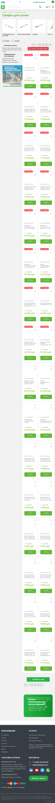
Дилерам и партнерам (8, 746)
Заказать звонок (38, 778)
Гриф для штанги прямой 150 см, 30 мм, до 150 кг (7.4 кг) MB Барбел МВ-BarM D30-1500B (29, 149)
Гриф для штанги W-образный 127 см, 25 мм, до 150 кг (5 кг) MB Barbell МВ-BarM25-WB (30, 654)
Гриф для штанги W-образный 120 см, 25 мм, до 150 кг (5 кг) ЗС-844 (30, 110)
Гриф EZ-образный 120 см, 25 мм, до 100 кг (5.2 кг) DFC (45, 576)
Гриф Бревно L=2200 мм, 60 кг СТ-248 (29, 421)
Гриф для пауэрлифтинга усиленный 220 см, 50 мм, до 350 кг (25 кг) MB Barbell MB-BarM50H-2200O (45, 72)
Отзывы (3, 738)
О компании (5, 735)
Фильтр (17, 41)
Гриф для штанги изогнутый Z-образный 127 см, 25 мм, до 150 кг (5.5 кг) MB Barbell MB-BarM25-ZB (45, 654)
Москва (10, 787)
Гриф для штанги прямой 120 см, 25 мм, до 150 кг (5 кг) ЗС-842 (29, 460)
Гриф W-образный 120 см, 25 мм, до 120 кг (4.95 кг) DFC (30, 537)
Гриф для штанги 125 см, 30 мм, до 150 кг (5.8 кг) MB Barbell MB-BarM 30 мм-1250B (45, 537)
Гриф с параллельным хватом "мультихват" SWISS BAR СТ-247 (46, 382)
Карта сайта (50, 801)
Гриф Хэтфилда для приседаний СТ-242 (46, 303)
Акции (3, 749)
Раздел (7, 41)
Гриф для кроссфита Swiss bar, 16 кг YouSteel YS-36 (29, 227)
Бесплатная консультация (37, 735)
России (22, 787)
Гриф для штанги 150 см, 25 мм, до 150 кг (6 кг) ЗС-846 (46, 499)
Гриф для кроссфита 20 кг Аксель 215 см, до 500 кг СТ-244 (45, 227)
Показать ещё (38, 679)
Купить (30, 86)
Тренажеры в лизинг (35, 741)
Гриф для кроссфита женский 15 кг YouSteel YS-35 (30, 266)
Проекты (4, 743)
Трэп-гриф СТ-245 (29, 70)
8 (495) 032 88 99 (39, 2)
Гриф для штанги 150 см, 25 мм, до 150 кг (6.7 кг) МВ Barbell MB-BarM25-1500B (45, 615)
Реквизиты (4, 752)
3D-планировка (33, 738)
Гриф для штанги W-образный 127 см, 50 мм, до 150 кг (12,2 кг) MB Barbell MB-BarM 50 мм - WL (30, 188)
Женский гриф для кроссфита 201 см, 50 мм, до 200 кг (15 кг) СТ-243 (30, 304)
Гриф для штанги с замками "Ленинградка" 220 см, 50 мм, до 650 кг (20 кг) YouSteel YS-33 (45, 343)
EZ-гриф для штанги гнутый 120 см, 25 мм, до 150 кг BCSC (46, 110)
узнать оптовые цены (39, 49)
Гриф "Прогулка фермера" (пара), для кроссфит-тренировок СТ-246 (30, 382)
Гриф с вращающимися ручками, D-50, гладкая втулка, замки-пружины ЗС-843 (45, 266)
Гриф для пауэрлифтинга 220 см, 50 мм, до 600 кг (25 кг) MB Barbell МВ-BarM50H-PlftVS (46, 421)
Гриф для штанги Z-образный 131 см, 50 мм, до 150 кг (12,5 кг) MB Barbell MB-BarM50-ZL (46, 188)
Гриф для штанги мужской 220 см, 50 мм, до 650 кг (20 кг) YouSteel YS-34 (30, 343)
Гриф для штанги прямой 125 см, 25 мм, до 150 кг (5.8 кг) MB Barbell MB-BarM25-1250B (29, 576)
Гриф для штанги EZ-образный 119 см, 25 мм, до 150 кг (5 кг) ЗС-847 (46, 460)
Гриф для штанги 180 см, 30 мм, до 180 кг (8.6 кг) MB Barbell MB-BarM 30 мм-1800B (45, 149)
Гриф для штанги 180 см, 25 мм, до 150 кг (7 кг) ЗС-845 (30, 615)
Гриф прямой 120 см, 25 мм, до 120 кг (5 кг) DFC (30, 499)
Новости (4, 741)
